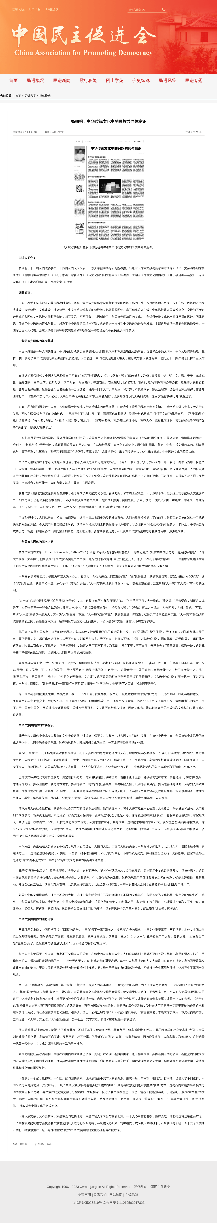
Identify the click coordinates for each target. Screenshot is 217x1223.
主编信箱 (131, 1195)
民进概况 (35, 80)
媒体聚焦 (45, 95)
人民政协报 (58, 132)
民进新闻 (62, 80)
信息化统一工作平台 (26, 9)
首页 (13, 80)
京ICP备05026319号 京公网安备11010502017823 (108, 1203)
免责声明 (84, 1195)
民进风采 (167, 80)
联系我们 (100, 1195)
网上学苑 (114, 80)
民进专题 (194, 80)
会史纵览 (141, 80)
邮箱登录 (52, 9)
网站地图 (115, 1195)
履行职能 (88, 80)
